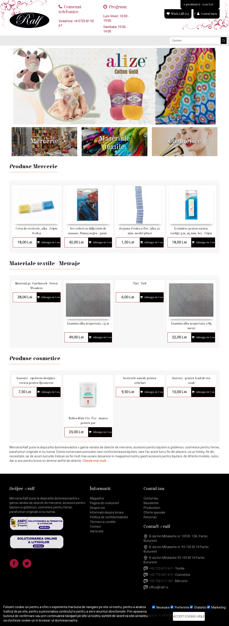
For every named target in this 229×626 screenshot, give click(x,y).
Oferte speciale (154, 512)
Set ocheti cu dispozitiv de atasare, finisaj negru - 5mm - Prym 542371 (88, 233)
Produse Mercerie (33, 166)
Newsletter (151, 503)
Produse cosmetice (34, 358)
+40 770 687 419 (161, 575)
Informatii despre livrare (107, 512)
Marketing (216, 607)
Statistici (198, 607)
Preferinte (179, 607)
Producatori (152, 508)
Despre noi (97, 508)
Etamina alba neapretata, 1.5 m (88, 323)
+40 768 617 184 (161, 581)
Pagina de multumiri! (104, 503)
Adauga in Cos (48, 242)
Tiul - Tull (139, 283)
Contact (95, 526)
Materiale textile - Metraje (44, 263)
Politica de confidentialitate (109, 517)
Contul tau (151, 498)
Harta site (97, 531)
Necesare (161, 607)
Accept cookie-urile (189, 616)
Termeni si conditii (102, 522)
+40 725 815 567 (161, 568)
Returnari (150, 517)
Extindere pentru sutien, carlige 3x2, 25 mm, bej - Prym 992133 (191, 233)
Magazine (97, 498)
